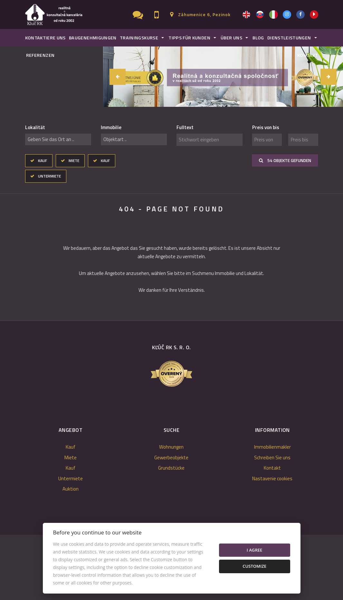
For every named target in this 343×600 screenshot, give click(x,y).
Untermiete (49, 176)
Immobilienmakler (272, 447)
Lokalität (35, 127)
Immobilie (111, 127)
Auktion (70, 489)
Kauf (42, 161)
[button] (328, 77)
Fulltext (185, 127)
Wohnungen (171, 447)
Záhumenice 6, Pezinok (204, 14)
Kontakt (307, 55)
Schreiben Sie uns (272, 457)
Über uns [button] (231, 37)
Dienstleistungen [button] (289, 37)
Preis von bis (265, 127)
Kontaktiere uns (45, 37)
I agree (254, 550)
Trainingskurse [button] (139, 37)
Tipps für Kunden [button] (189, 37)
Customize (254, 566)
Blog (258, 37)
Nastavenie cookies (272, 478)
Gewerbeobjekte (171, 457)
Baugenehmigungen (93, 37)
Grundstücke (171, 468)
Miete (74, 161)
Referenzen (40, 55)
